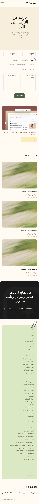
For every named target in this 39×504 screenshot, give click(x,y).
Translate (19, 96)
